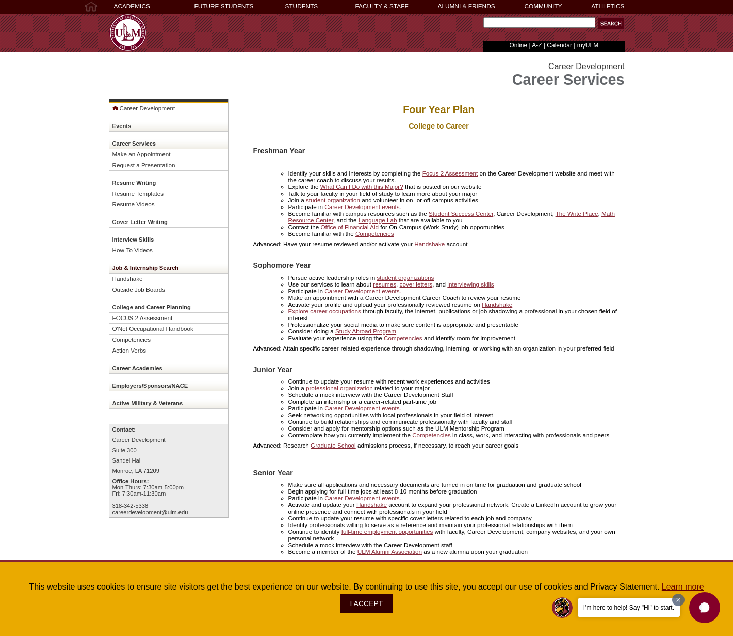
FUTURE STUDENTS (224, 6)
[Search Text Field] (539, 22)
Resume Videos (133, 204)
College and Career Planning (151, 307)
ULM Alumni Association (389, 551)
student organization (333, 200)
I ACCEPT (366, 603)
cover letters (416, 284)
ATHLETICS (607, 6)
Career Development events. (362, 206)
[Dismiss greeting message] (678, 600)
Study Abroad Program (365, 331)
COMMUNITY (543, 6)
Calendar (559, 45)
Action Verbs (129, 350)
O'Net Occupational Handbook (152, 328)
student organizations (405, 277)
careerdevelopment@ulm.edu (150, 512)
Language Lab (378, 220)
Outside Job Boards (139, 289)
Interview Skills (133, 239)
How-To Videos (132, 250)
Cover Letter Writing (140, 222)
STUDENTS (301, 6)
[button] (611, 23)
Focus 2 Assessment (450, 173)
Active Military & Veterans (147, 403)
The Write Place (577, 213)
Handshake (127, 278)
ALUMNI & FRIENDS (466, 6)
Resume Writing (134, 183)
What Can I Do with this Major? (361, 186)
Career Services (134, 143)
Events (122, 126)
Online (518, 45)
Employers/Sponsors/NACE (150, 386)
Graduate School (333, 445)
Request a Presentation (143, 165)
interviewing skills (470, 284)
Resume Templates (138, 193)
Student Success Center (461, 213)
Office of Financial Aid (349, 227)
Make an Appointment (141, 154)
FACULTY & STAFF (382, 6)
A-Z (537, 45)
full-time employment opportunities (387, 531)
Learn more (683, 586)
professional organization (339, 388)
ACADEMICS (132, 6)
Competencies (131, 339)
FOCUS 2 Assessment (142, 317)
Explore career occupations (324, 311)
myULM (587, 45)
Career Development (143, 108)
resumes (384, 284)
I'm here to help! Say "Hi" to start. (628, 607)
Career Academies (137, 368)
